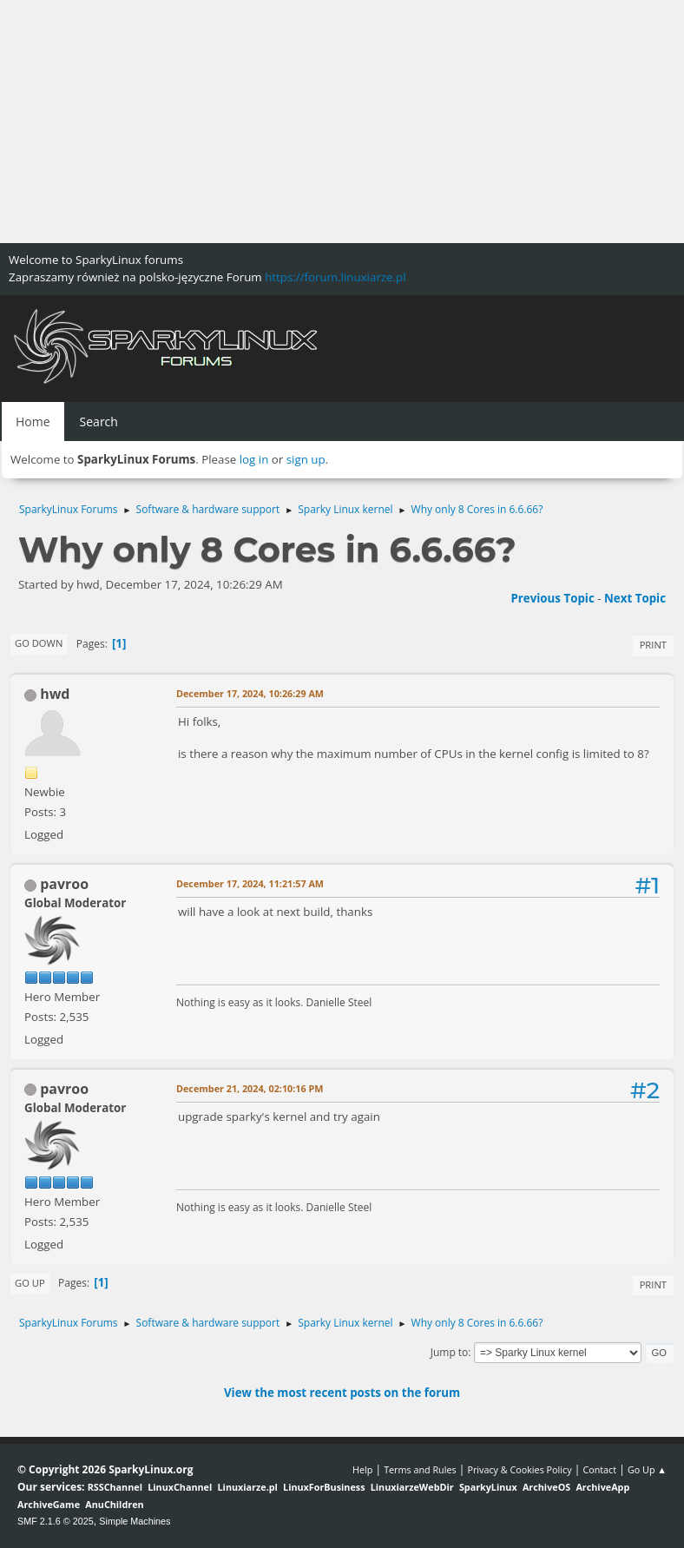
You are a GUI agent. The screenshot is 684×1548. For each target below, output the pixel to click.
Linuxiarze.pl (248, 1486)
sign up (306, 459)
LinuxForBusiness (324, 1486)
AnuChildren (114, 1504)
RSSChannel (115, 1486)
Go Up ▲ (647, 1469)
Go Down (38, 642)
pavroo (64, 883)
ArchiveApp (602, 1486)
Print (653, 644)
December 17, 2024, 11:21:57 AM (250, 883)
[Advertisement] (342, 121)
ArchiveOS (546, 1486)
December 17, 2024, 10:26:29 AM (250, 693)
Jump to (450, 1352)
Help (362, 1469)
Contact (599, 1469)
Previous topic (552, 598)
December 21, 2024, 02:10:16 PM (249, 1088)
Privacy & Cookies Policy (519, 1469)
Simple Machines (134, 1521)
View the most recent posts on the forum (342, 1392)
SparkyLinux (488, 1486)
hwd (54, 693)
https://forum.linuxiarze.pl (335, 277)
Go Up (30, 1282)
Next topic (635, 598)
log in (254, 459)
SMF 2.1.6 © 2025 (55, 1521)
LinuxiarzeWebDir (412, 1486)
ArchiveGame (48, 1504)
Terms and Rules (420, 1469)
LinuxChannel (180, 1486)
